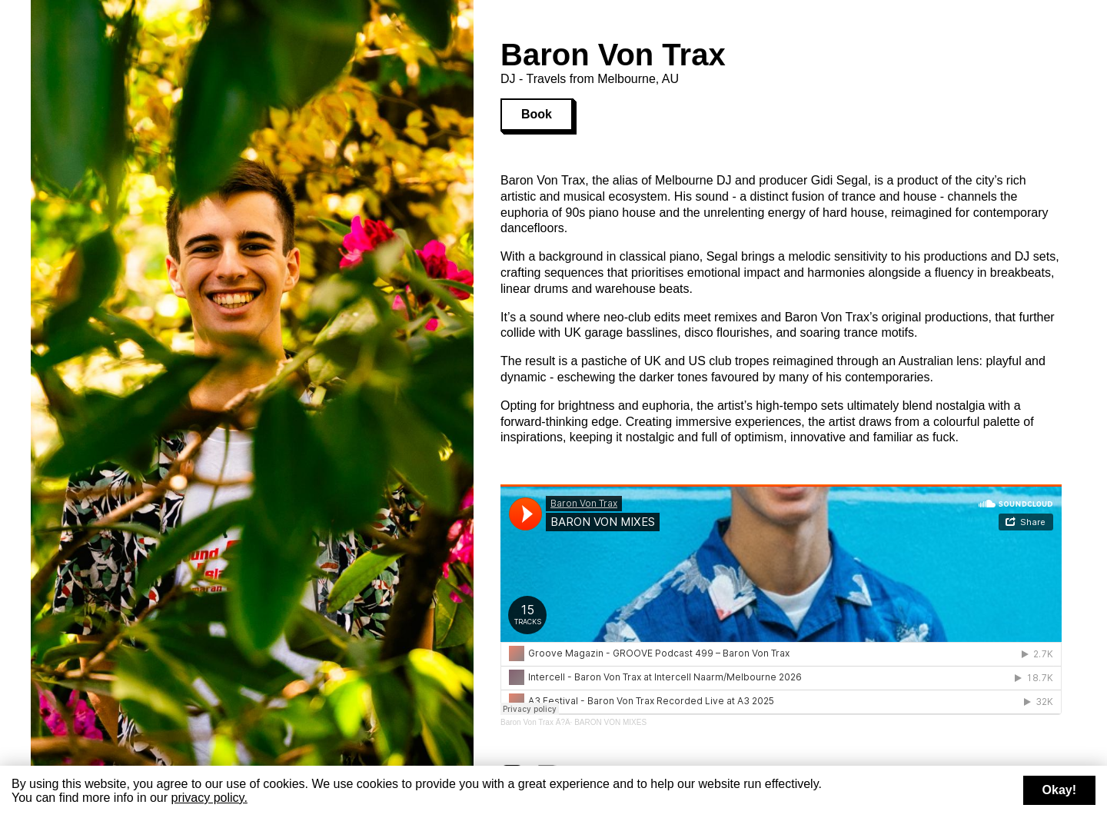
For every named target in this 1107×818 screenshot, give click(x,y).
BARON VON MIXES (610, 722)
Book (536, 114)
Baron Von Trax (527, 722)
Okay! (1059, 789)
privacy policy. (209, 797)
